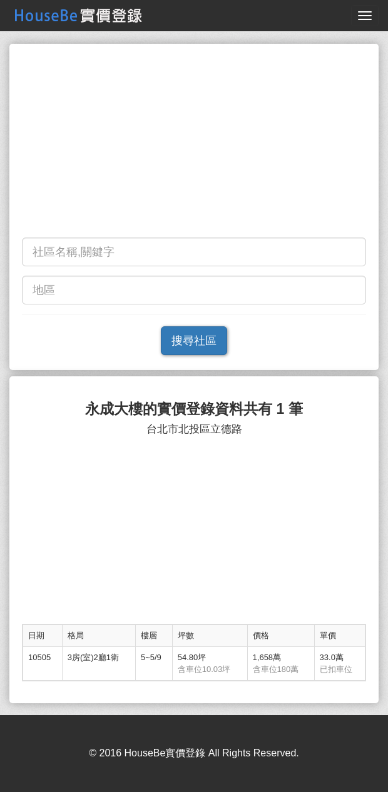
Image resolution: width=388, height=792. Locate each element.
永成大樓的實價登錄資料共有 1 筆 (194, 409)
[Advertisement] (194, 143)
